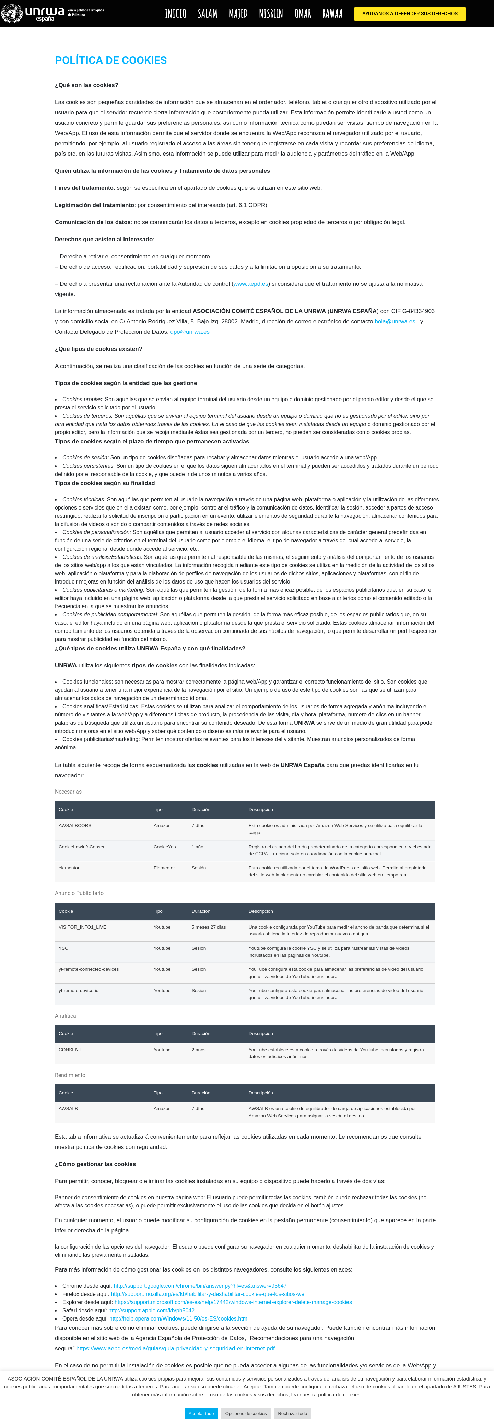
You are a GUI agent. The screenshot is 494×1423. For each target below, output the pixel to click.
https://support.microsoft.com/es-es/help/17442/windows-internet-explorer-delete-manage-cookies (233, 1302)
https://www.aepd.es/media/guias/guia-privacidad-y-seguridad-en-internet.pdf (175, 1348)
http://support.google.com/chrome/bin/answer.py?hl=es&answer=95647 (200, 1286)
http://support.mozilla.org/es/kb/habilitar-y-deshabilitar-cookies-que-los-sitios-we (207, 1294)
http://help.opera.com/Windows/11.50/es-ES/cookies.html (179, 1319)
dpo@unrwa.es (190, 332)
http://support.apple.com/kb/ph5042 (151, 1310)
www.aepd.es (251, 284)
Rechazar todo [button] (292, 1413)
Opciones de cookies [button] (246, 1413)
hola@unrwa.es (395, 321)
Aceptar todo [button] (201, 1413)
